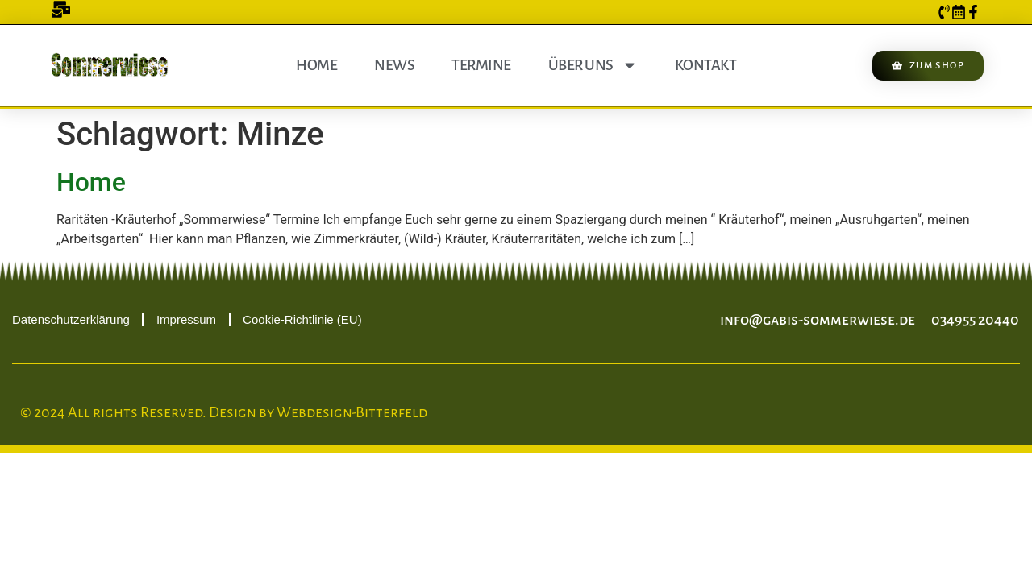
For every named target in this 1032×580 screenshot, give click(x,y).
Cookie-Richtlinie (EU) (302, 319)
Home (316, 65)
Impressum (186, 319)
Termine (481, 65)
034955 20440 (975, 320)
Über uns (593, 65)
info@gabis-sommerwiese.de (817, 320)
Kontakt (706, 65)
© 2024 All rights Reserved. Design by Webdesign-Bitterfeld (223, 412)
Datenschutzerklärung (71, 319)
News (394, 65)
